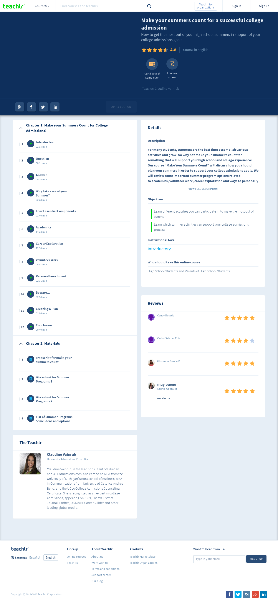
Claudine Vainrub (61, 454)
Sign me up (256, 558)
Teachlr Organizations (143, 563)
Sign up (264, 6)
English (51, 557)
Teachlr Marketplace (142, 557)
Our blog (97, 581)
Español (34, 557)
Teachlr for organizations (206, 5)
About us (97, 557)
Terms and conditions (105, 569)
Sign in (236, 6)
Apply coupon (121, 107)
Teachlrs (72, 563)
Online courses (76, 557)
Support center (101, 575)
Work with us (99, 563)
